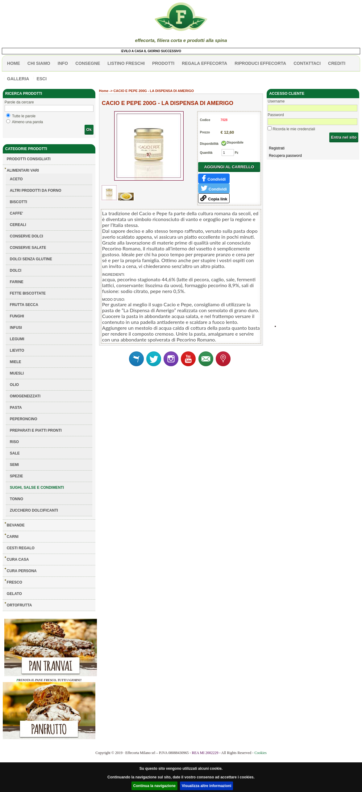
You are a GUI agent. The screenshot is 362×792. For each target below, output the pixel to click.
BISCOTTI (18, 202)
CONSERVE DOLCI (26, 236)
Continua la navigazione (154, 786)
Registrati (277, 148)
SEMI (14, 465)
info (63, 63)
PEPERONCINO (23, 419)
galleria (18, 78)
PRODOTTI (163, 63)
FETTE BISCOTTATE (28, 293)
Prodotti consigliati (29, 159)
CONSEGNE (87, 63)
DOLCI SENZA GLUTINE (31, 259)
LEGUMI (17, 339)
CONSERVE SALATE (28, 247)
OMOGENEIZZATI (25, 396)
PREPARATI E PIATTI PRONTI (36, 430)
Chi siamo (38, 63)
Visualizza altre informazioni (206, 786)
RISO (14, 442)
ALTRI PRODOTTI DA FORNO (35, 190)
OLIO (14, 385)
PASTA (16, 407)
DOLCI (15, 270)
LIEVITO (17, 350)
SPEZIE (16, 476)
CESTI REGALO (21, 548)
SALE (15, 453)
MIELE (15, 362)
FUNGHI (17, 316)
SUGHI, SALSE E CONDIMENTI (37, 487)
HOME (13, 63)
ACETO (16, 179)
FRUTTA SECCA (24, 305)
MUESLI (17, 373)
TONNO (16, 499)
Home (104, 91)
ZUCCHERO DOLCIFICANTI (34, 510)
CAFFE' (16, 213)
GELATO (14, 594)
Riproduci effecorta (260, 63)
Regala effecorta (204, 63)
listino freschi (126, 63)
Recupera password (285, 155)
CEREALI (18, 225)
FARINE (16, 282)
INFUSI (16, 327)
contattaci (307, 63)
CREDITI (336, 63)
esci (41, 78)
